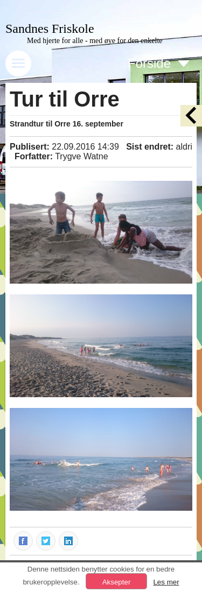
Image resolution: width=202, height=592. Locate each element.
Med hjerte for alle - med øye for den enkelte (95, 41)
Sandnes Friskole (49, 29)
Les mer (166, 582)
